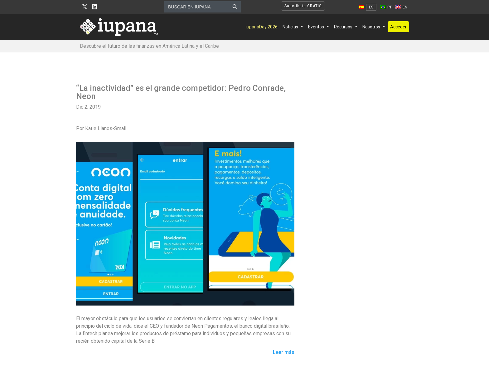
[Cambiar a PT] (386, 7)
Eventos (316, 26)
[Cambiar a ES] (367, 7)
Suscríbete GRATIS (303, 6)
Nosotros (371, 26)
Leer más (283, 352)
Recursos (343, 26)
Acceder (398, 26)
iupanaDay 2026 (262, 26)
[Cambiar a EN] (401, 7)
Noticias (290, 26)
